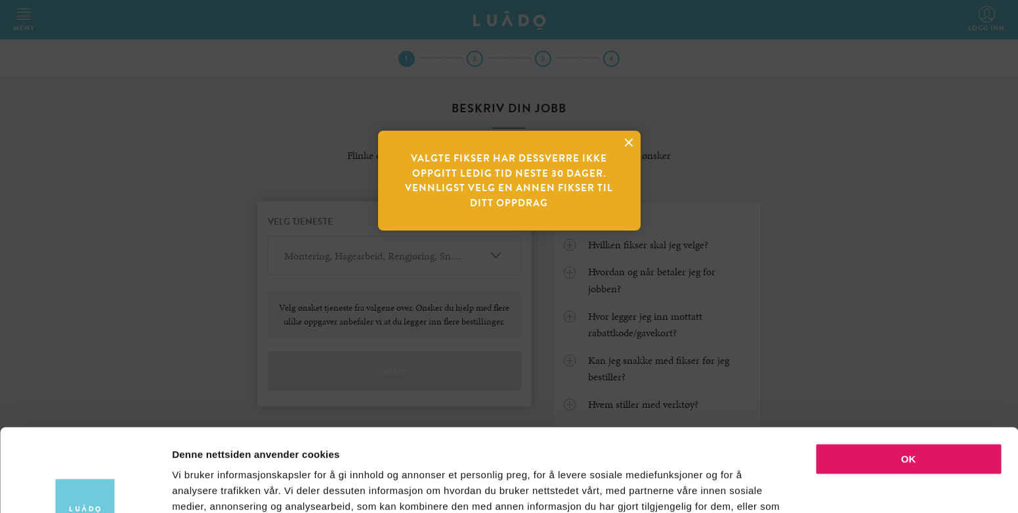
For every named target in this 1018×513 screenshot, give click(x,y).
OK (908, 381)
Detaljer (699, 487)
